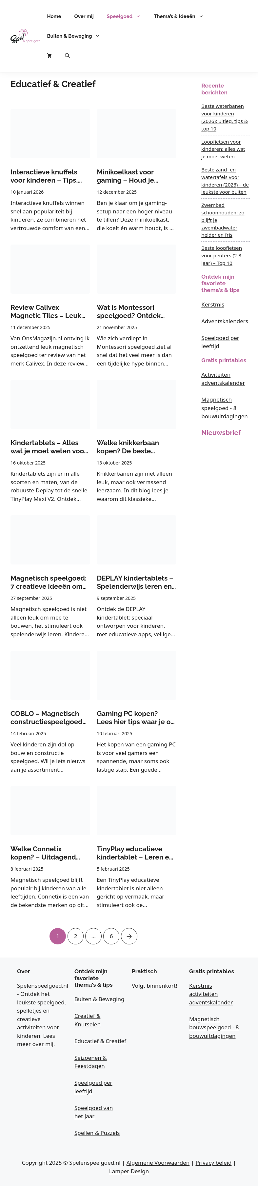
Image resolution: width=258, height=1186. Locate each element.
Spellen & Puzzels (97, 1133)
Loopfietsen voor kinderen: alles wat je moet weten (223, 149)
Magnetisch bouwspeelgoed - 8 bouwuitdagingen (214, 1027)
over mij (42, 1044)
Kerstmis (212, 304)
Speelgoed (127, 16)
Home (54, 16)
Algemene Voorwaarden (158, 1163)
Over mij (84, 16)
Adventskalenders (224, 321)
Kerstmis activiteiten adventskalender (211, 994)
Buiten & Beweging (77, 36)
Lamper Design (129, 1171)
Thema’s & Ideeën (182, 16)
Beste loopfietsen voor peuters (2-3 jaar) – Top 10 (221, 255)
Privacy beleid (213, 1163)
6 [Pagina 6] (111, 934)
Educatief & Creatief (100, 1041)
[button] (67, 56)
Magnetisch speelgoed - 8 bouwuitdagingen (224, 408)
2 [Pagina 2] (75, 934)
